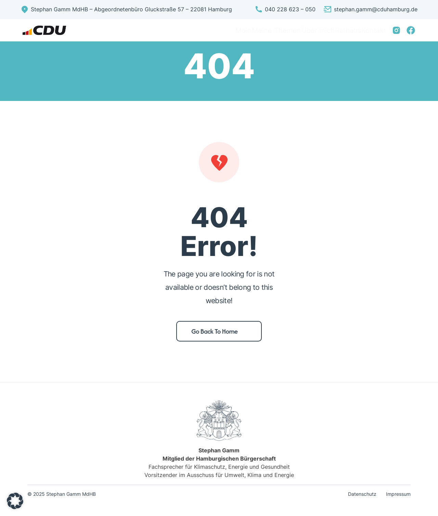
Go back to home (214, 339)
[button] (15, 501)
